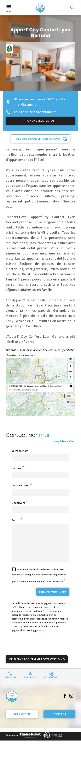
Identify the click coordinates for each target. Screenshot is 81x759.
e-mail (42, 637)
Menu (9, 8)
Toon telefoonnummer (38, 112)
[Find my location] (70, 358)
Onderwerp (18, 503)
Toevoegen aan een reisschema (37, 139)
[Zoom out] (70, 371)
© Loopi (35, 390)
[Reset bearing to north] (70, 377)
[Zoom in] (70, 366)
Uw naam (17, 468)
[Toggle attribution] (71, 386)
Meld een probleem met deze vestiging (37, 666)
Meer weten (21, 721)
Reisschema (50, 684)
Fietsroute (30, 684)
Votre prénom (20, 451)
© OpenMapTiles (54, 386)
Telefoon (10, 684)
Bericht (16, 520)
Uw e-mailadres (21, 485)
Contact (59, 721)
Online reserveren (40, 121)
